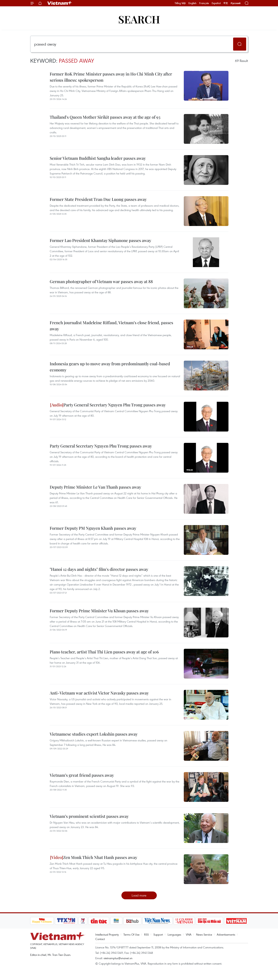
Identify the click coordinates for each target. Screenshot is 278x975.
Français (204, 3)
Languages (174, 934)
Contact (100, 939)
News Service (204, 934)
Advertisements (226, 934)
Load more (139, 895)
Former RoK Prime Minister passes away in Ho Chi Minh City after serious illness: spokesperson (111, 77)
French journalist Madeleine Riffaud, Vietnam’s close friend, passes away (111, 325)
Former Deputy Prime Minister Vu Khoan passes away (99, 610)
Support (158, 934)
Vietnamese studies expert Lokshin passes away (94, 734)
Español (216, 3)
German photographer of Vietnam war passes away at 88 (101, 281)
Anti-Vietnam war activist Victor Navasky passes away (99, 693)
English (192, 3)
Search (139, 19)
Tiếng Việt (180, 3)
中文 (225, 3)
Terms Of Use (131, 934)
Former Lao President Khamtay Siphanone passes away (100, 240)
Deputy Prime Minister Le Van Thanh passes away (95, 487)
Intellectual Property (107, 934)
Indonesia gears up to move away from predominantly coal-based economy (110, 367)
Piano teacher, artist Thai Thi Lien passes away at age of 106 (104, 652)
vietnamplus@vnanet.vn (118, 958)
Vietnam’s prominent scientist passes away (89, 816)
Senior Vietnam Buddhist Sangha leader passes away (98, 158)
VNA (188, 934)
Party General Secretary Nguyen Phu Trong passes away (108, 405)
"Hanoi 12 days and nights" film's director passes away (99, 569)
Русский (236, 3)
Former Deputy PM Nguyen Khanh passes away (93, 528)
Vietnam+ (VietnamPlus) (60, 3)
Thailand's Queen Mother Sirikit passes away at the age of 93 (105, 117)
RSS (146, 934)
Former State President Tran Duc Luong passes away (98, 199)
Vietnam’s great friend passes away (82, 775)
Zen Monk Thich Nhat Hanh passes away (93, 857)
